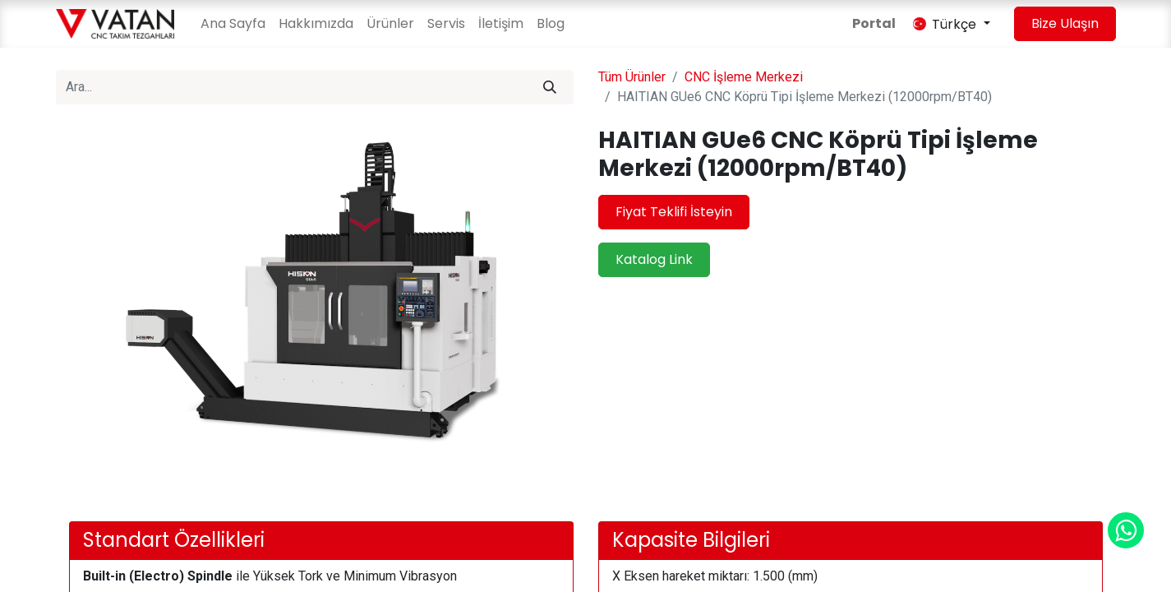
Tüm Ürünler (632, 77)
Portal (874, 23)
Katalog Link (654, 259)
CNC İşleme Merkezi (744, 77)
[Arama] (550, 87)
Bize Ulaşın (1065, 23)
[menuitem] (233, 23)
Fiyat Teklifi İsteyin (673, 211)
